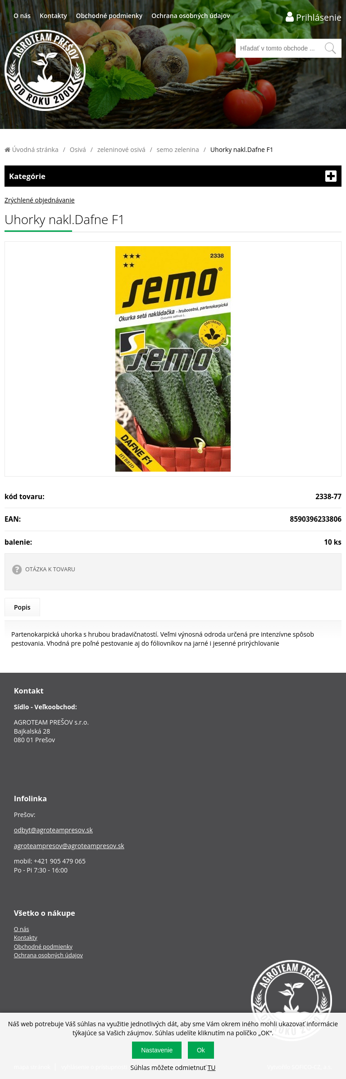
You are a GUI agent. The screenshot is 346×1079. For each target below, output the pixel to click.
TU (211, 1067)
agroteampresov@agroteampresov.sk (69, 845)
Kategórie (173, 176)
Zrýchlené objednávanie (40, 200)
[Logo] (45, 71)
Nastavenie (157, 1050)
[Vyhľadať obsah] (330, 48)
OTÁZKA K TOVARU (50, 569)
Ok (201, 1050)
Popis (22, 607)
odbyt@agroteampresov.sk (53, 830)
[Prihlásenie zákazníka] (313, 17)
